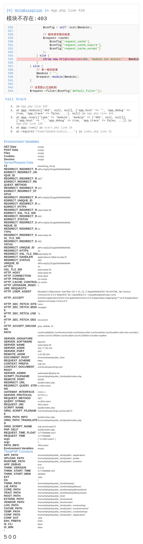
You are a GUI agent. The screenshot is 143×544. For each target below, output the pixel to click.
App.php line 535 (68, 11)
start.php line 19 (58, 127)
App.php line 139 (29, 123)
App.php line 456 (100, 113)
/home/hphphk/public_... (55, 131)
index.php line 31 (98, 131)
